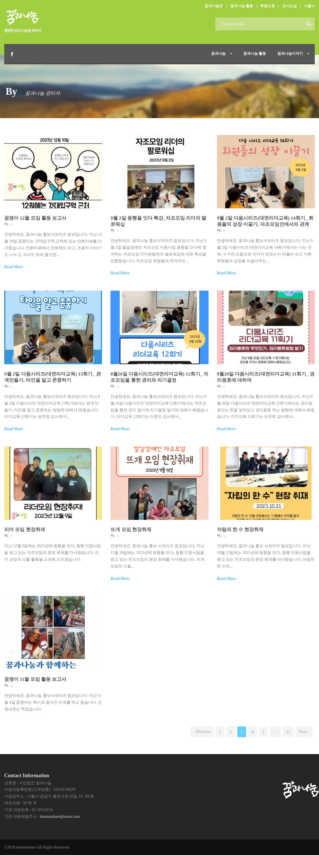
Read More (13, 267)
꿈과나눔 (218, 53)
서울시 (309, 6)
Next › (304, 732)
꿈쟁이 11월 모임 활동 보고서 (35, 679)
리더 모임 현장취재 (24, 529)
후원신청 (267, 6)
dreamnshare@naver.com (60, 816)
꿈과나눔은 (214, 6)
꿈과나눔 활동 (241, 6)
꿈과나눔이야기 (290, 53)
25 (288, 732)
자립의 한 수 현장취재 (240, 529)
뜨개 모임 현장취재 (130, 529)
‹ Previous (202, 732)
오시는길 (289, 6)
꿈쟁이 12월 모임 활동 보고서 (35, 218)
